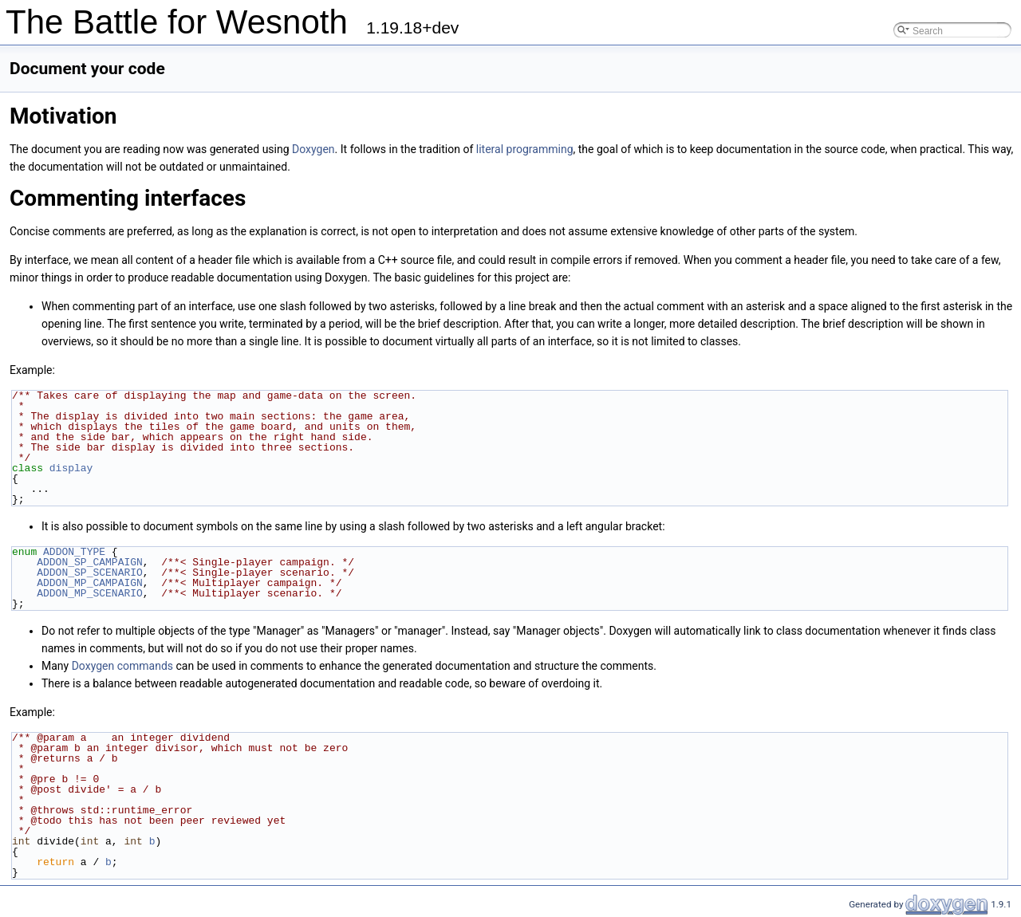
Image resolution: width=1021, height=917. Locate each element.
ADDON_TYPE (74, 552)
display (71, 468)
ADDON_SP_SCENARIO (90, 572)
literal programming (525, 149)
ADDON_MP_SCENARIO (90, 593)
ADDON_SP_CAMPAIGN (90, 562)
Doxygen (313, 149)
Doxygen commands (122, 665)
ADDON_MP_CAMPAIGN (90, 583)
